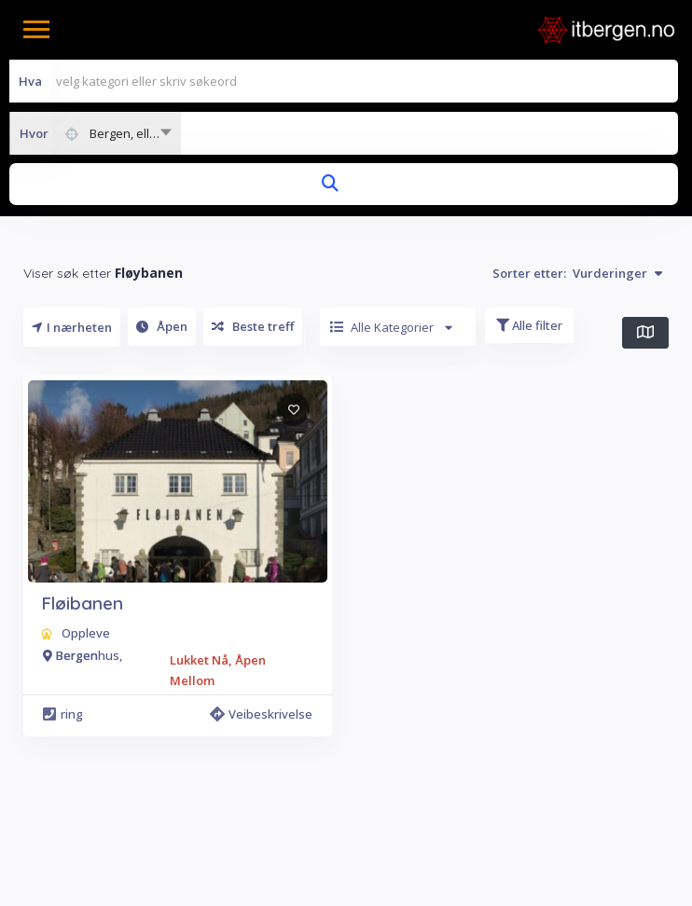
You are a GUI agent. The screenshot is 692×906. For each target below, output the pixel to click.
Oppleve (86, 633)
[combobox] (95, 133)
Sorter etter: (577, 273)
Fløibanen (82, 603)
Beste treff (253, 326)
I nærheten (72, 327)
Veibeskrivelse (261, 714)
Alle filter (529, 325)
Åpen (161, 326)
